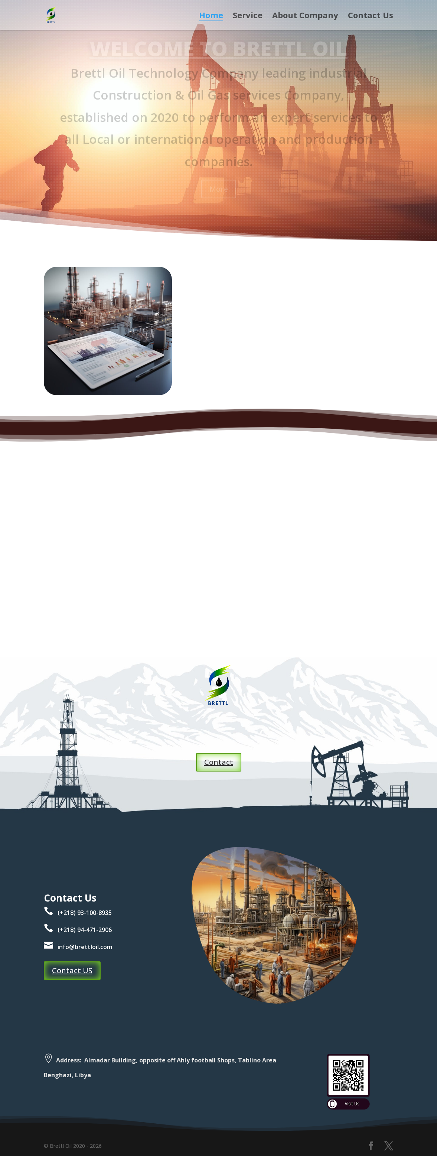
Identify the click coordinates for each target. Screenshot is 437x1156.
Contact (218, 762)
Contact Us (370, 16)
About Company (305, 16)
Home (211, 16)
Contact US (72, 970)
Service (247, 16)
